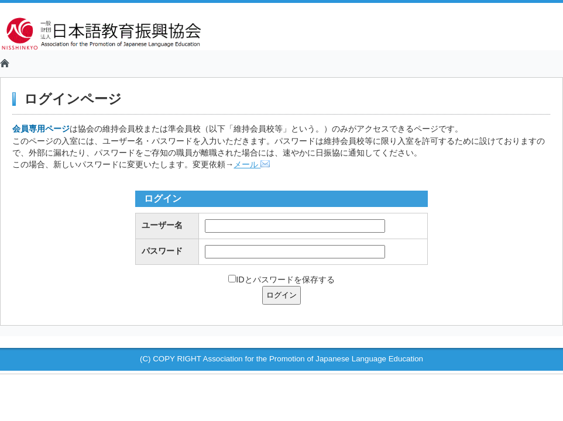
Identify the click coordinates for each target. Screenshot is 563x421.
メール (252, 164)
